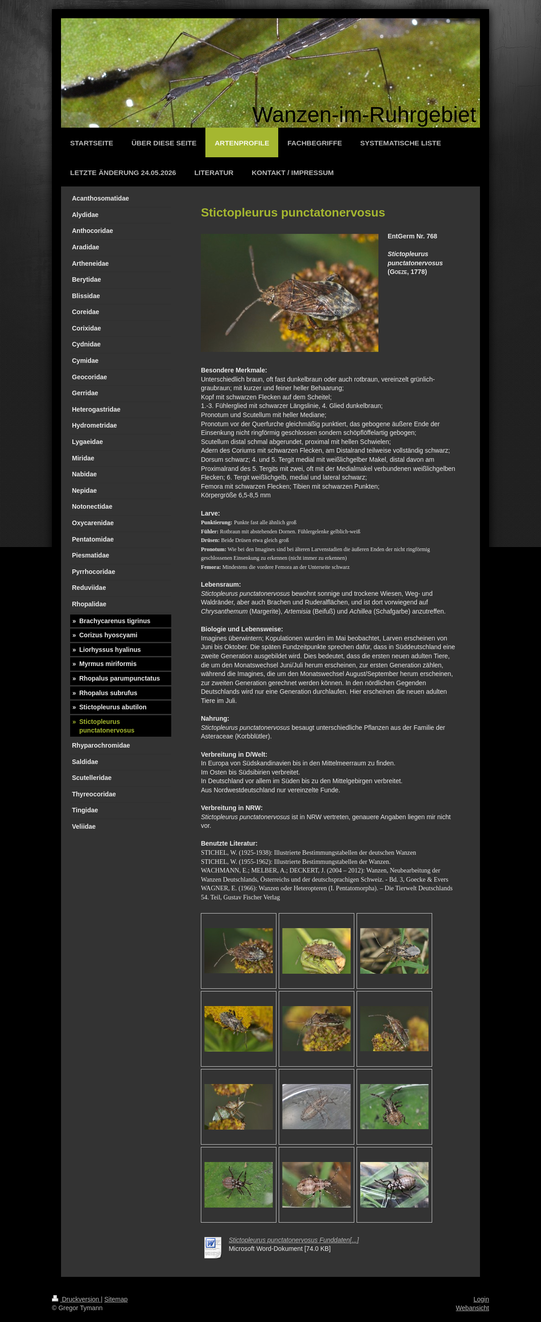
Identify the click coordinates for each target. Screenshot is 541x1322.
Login (481, 1299)
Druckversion (76, 1299)
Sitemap (116, 1299)
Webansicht (472, 1308)
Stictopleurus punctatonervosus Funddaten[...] (294, 1240)
